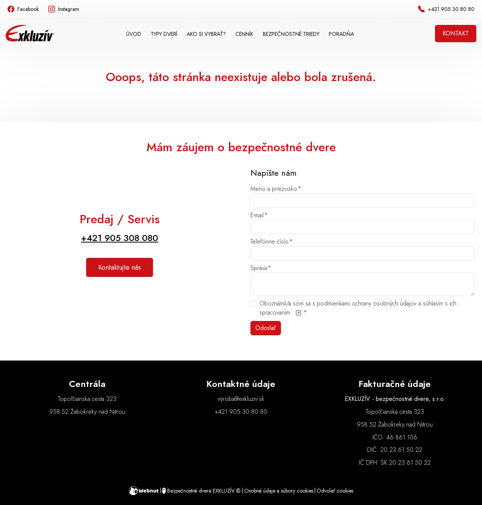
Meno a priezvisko (273, 188)
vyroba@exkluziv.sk (241, 398)
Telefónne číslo (269, 241)
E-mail (257, 215)
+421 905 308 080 (119, 237)
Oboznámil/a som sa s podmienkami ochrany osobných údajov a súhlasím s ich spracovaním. (357, 308)
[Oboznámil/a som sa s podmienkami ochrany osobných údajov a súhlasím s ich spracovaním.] (298, 312)
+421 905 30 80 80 (241, 411)
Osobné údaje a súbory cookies (278, 490)
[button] (164, 33)
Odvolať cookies (335, 490)
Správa (258, 268)
